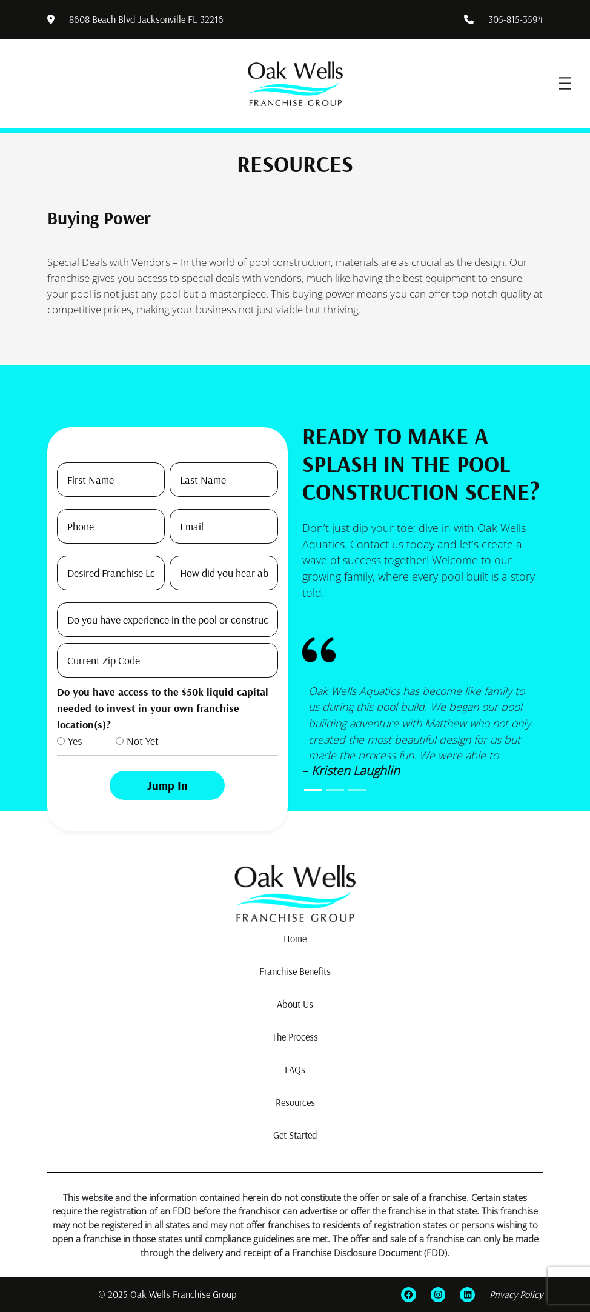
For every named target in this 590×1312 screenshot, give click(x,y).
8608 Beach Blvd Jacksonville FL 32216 (146, 19)
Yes (75, 741)
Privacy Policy (516, 1294)
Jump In (167, 785)
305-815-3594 (515, 19)
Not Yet (143, 741)
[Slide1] (335, 790)
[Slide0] (313, 790)
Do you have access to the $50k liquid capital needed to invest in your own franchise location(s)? (162, 708)
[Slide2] (357, 790)
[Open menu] (564, 83)
